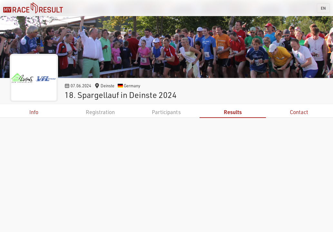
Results (233, 112)
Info (33, 112)
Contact (299, 112)
